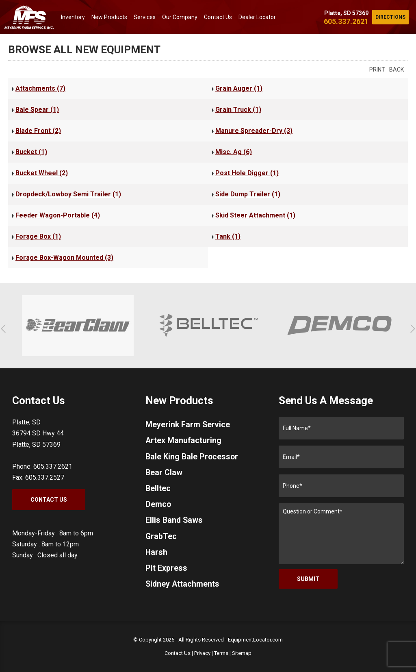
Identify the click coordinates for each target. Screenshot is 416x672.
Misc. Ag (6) (233, 152)
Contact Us (218, 17)
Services (145, 17)
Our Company (179, 17)
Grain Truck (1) (238, 109)
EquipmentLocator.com (255, 640)
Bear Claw (164, 473)
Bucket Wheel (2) (41, 173)
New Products (109, 17)
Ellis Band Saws (174, 522)
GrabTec (161, 539)
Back (396, 69)
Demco (158, 506)
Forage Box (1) (38, 236)
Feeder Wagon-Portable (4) (57, 215)
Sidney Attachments (183, 587)
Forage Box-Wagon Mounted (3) (64, 257)
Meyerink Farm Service (188, 425)
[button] (5, 328)
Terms (221, 653)
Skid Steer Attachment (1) (255, 215)
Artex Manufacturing (183, 441)
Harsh (156, 555)
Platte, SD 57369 (346, 13)
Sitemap (241, 653)
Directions (390, 17)
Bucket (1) (31, 152)
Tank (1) (227, 236)
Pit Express (166, 571)
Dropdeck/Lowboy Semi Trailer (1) (68, 194)
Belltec (158, 490)
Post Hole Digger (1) (247, 173)
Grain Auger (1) (238, 88)
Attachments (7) (40, 88)
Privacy (202, 653)
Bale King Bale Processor (192, 457)
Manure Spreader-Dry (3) (253, 131)
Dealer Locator (257, 17)
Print (377, 69)
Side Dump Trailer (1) (247, 194)
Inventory (73, 17)
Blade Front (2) (38, 131)
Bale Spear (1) (37, 109)
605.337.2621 (346, 21)
